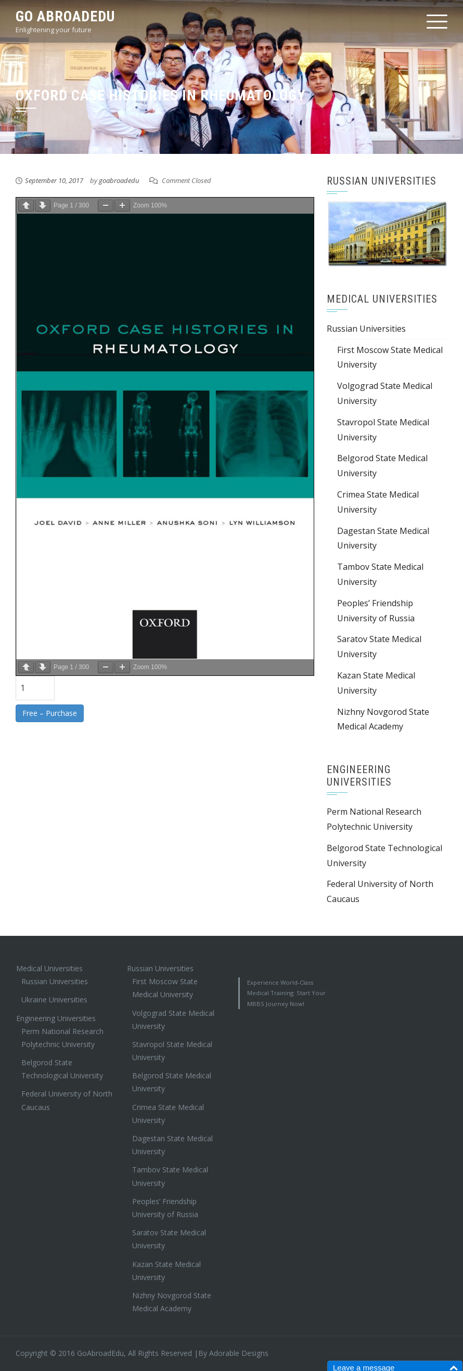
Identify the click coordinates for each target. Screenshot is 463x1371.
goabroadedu (119, 180)
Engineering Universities (56, 1018)
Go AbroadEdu (65, 16)
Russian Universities (366, 328)
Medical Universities (49, 968)
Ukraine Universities (54, 999)
